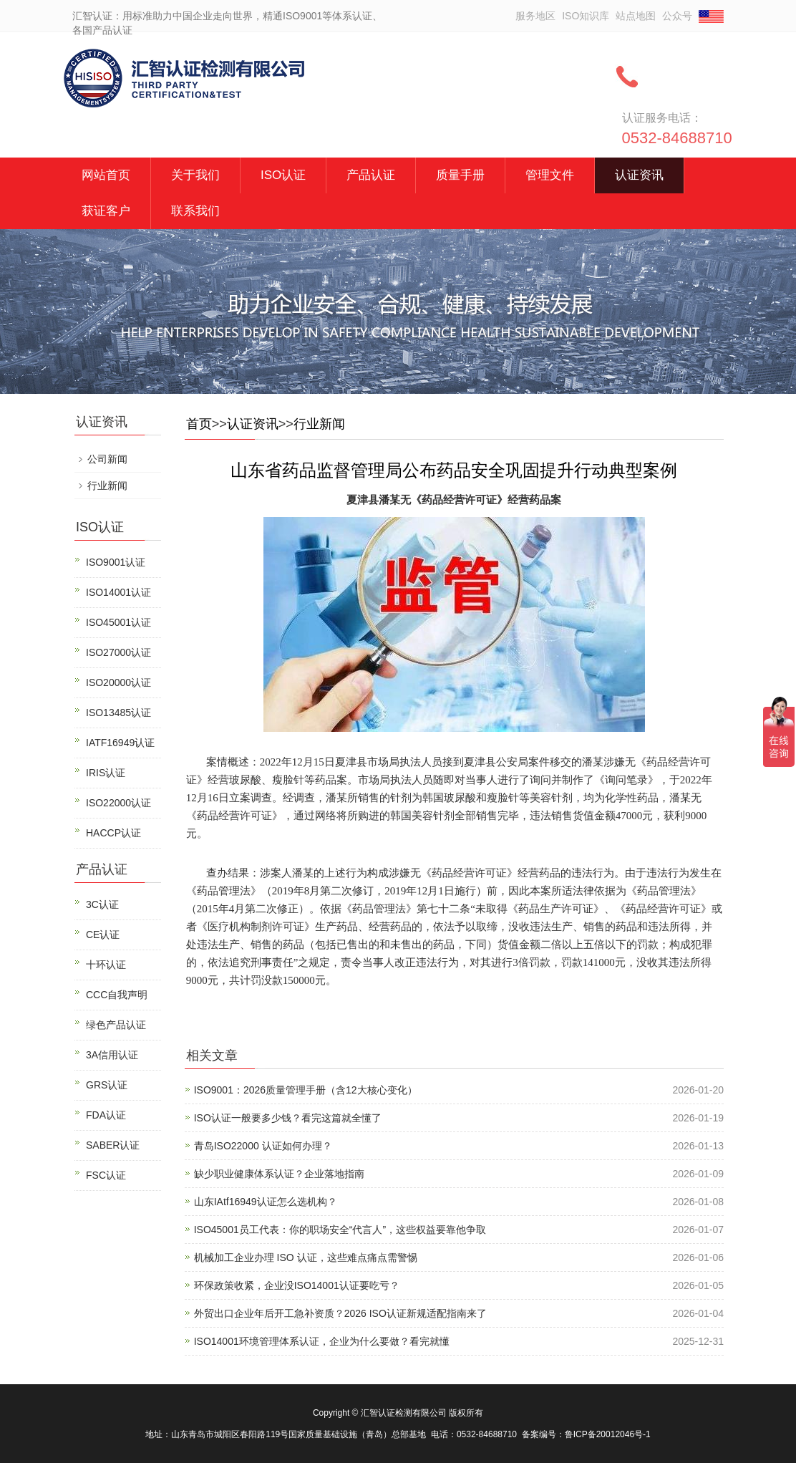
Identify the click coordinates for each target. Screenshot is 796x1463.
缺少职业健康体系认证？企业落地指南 (279, 1173)
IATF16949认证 (120, 742)
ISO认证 (283, 175)
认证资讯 (639, 175)
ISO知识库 (585, 15)
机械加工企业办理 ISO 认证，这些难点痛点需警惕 (305, 1257)
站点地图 (636, 15)
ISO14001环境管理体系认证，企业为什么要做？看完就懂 (322, 1341)
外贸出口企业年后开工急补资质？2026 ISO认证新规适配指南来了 (340, 1313)
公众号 (677, 15)
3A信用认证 (112, 1055)
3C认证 (102, 904)
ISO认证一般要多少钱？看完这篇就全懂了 (288, 1118)
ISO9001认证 (115, 562)
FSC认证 (106, 1175)
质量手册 (460, 175)
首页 (199, 424)
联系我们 (195, 211)
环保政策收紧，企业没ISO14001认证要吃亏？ (296, 1285)
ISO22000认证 (118, 802)
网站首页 (106, 175)
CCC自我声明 (116, 994)
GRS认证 (106, 1085)
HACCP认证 (113, 833)
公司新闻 (107, 459)
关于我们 (195, 175)
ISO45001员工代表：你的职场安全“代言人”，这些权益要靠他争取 (340, 1229)
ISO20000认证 (118, 682)
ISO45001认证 (118, 622)
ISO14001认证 (118, 592)
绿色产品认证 (116, 1024)
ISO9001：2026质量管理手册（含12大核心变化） (305, 1090)
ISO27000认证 (118, 652)
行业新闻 (319, 424)
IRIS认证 (105, 772)
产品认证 (370, 175)
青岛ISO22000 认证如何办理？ (263, 1145)
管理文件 (549, 175)
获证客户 (106, 211)
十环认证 (106, 964)
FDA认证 (106, 1115)
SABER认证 (113, 1145)
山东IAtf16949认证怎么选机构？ (265, 1201)
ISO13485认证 (118, 712)
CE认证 (103, 934)
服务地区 (535, 15)
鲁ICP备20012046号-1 (608, 1434)
